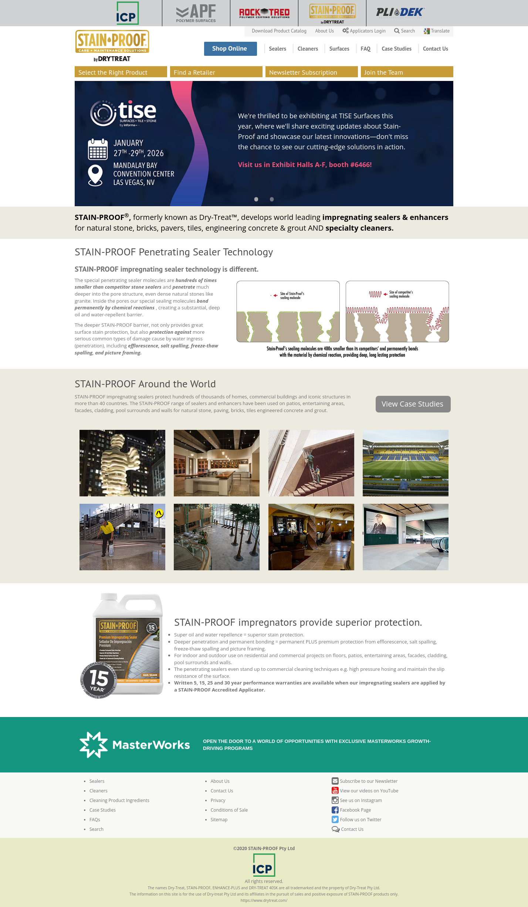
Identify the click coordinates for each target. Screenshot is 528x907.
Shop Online (230, 48)
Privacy (218, 800)
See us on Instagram (357, 800)
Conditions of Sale (229, 810)
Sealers (278, 48)
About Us (325, 31)
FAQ (366, 48)
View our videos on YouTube (365, 791)
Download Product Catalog (280, 31)
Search (404, 31)
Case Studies (397, 48)
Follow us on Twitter (356, 819)
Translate (437, 31)
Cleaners (308, 48)
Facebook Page (351, 810)
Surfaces (340, 48)
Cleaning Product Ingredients (119, 800)
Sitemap (219, 819)
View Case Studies (412, 404)
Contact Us (435, 48)
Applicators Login (364, 31)
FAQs (94, 819)
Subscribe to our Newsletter (364, 781)
